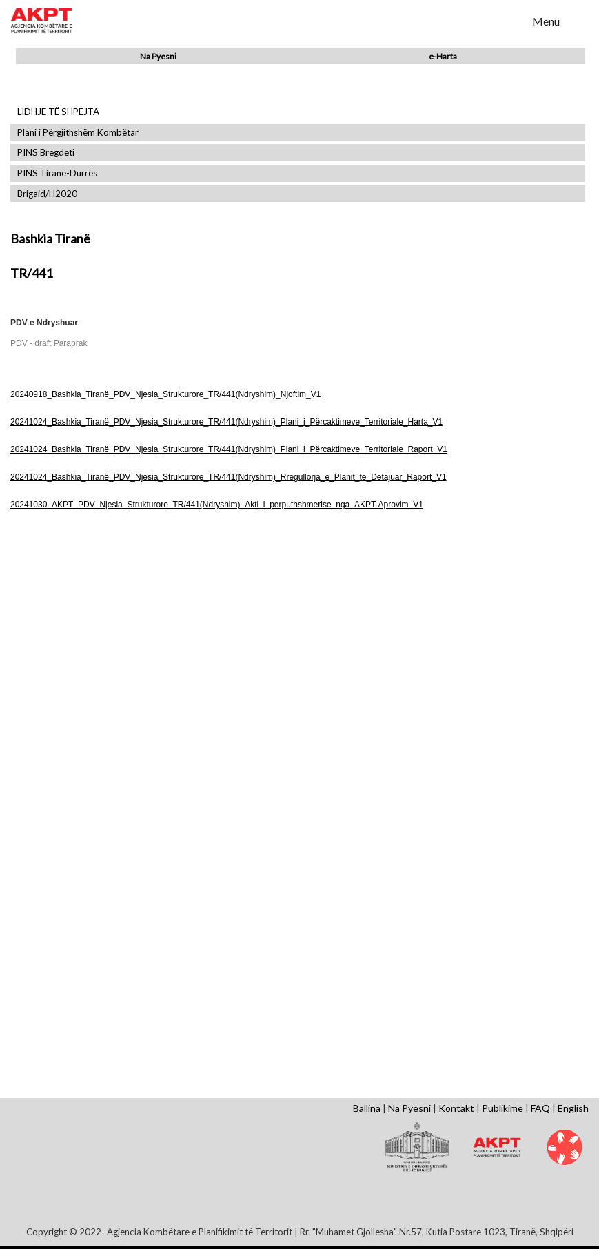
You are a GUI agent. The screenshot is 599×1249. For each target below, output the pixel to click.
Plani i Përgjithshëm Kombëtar (78, 133)
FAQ (540, 1108)
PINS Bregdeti (45, 153)
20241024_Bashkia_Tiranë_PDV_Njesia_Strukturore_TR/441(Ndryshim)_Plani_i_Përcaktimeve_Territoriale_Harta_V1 (226, 422)
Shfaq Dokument (105, 640)
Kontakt (456, 1108)
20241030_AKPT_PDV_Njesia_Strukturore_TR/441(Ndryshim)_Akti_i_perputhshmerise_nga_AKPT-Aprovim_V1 (216, 504)
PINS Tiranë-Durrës (57, 173)
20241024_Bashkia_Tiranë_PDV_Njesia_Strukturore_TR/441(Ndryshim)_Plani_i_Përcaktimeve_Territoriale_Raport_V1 (228, 449)
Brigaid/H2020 (47, 194)
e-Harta (443, 56)
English (573, 1108)
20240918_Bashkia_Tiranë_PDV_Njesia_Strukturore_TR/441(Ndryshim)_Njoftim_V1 (165, 394)
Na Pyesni (158, 56)
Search (513, 20)
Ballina (366, 1108)
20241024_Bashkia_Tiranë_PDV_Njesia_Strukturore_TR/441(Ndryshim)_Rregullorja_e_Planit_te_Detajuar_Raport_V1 (228, 477)
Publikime (502, 1108)
